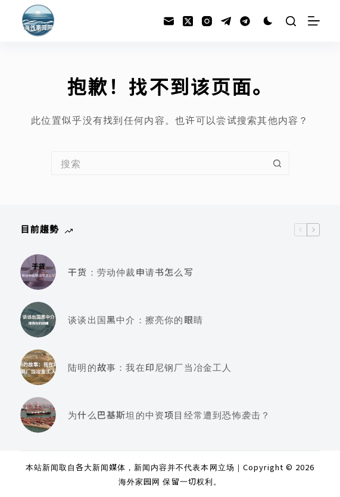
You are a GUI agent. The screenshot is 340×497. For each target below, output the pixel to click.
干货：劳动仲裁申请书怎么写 (131, 271)
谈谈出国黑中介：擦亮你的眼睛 (135, 319)
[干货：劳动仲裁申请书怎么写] (38, 272)
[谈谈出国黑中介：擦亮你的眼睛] (38, 319)
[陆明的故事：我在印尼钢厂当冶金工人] (38, 367)
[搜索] (291, 21)
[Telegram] (226, 21)
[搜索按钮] (277, 163)
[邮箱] (169, 21)
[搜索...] (158, 163)
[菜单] (314, 21)
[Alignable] (245, 21)
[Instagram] (207, 21)
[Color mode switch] (268, 21)
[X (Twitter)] (188, 21)
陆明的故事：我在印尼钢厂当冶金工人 (150, 367)
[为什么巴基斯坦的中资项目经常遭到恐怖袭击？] (38, 415)
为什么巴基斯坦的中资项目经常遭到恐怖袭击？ (169, 414)
